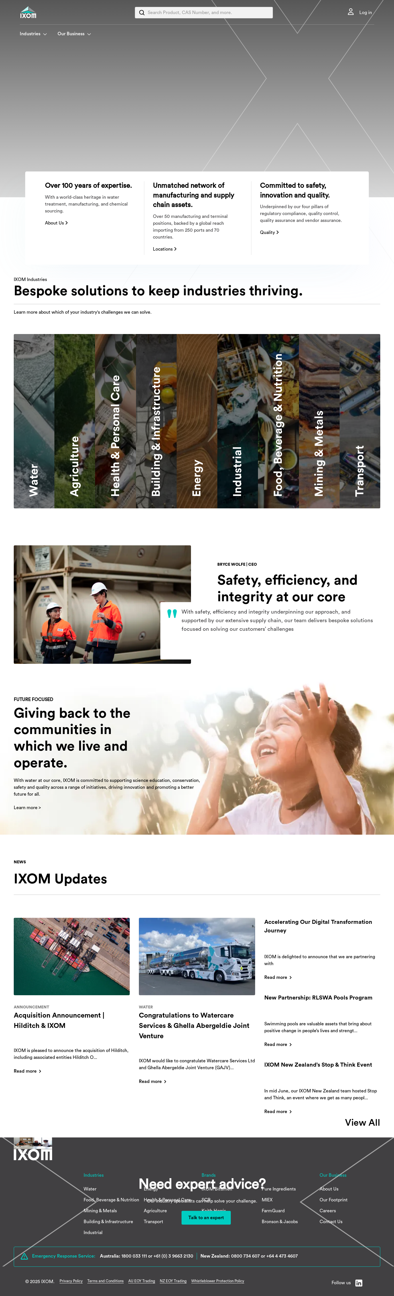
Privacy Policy (71, 1281)
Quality (269, 232)
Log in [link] (365, 12)
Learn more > (27, 807)
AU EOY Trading (141, 1281)
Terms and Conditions (105, 1281)
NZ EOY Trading (173, 1281)
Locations (165, 249)
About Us (56, 223)
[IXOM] (40, 12)
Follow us (341, 1283)
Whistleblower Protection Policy (217, 1281)
